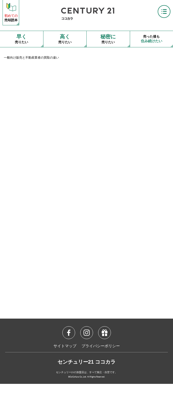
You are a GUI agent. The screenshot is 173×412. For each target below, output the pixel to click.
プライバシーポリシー (101, 346)
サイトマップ (64, 346)
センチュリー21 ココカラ (86, 362)
